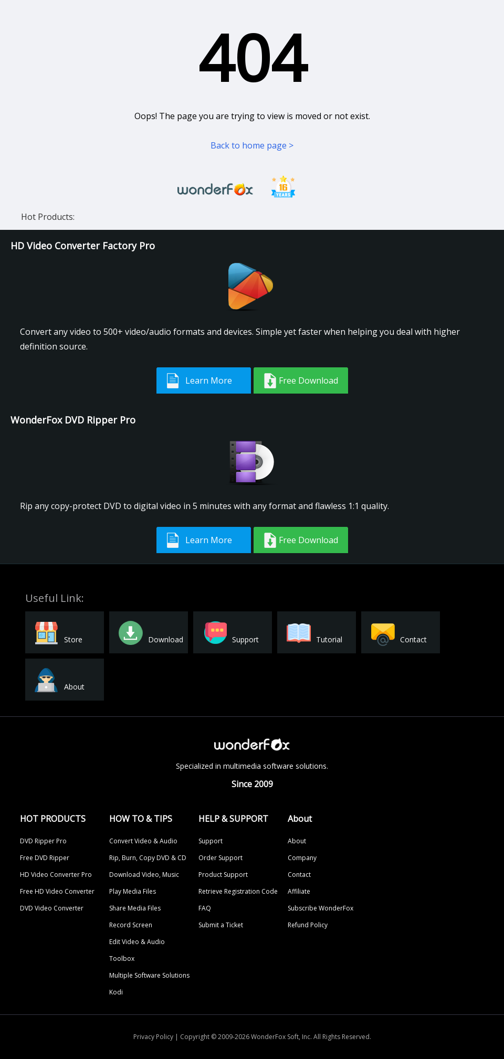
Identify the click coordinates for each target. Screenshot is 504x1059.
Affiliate (299, 891)
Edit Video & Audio (137, 941)
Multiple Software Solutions (149, 975)
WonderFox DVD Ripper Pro (72, 420)
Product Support (223, 874)
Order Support (220, 857)
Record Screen (130, 924)
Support (210, 840)
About (297, 840)
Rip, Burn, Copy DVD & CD (147, 857)
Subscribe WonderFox (320, 908)
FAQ (204, 908)
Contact (299, 874)
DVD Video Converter (51, 908)
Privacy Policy (153, 1036)
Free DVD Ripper (44, 857)
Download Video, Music (144, 874)
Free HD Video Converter (57, 891)
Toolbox (121, 958)
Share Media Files (135, 908)
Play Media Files (132, 891)
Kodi (116, 992)
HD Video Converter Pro (56, 874)
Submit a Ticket (220, 924)
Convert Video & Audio (143, 840)
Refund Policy (308, 924)
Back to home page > (252, 145)
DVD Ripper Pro (43, 840)
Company (302, 857)
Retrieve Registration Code (238, 891)
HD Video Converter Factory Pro (82, 245)
